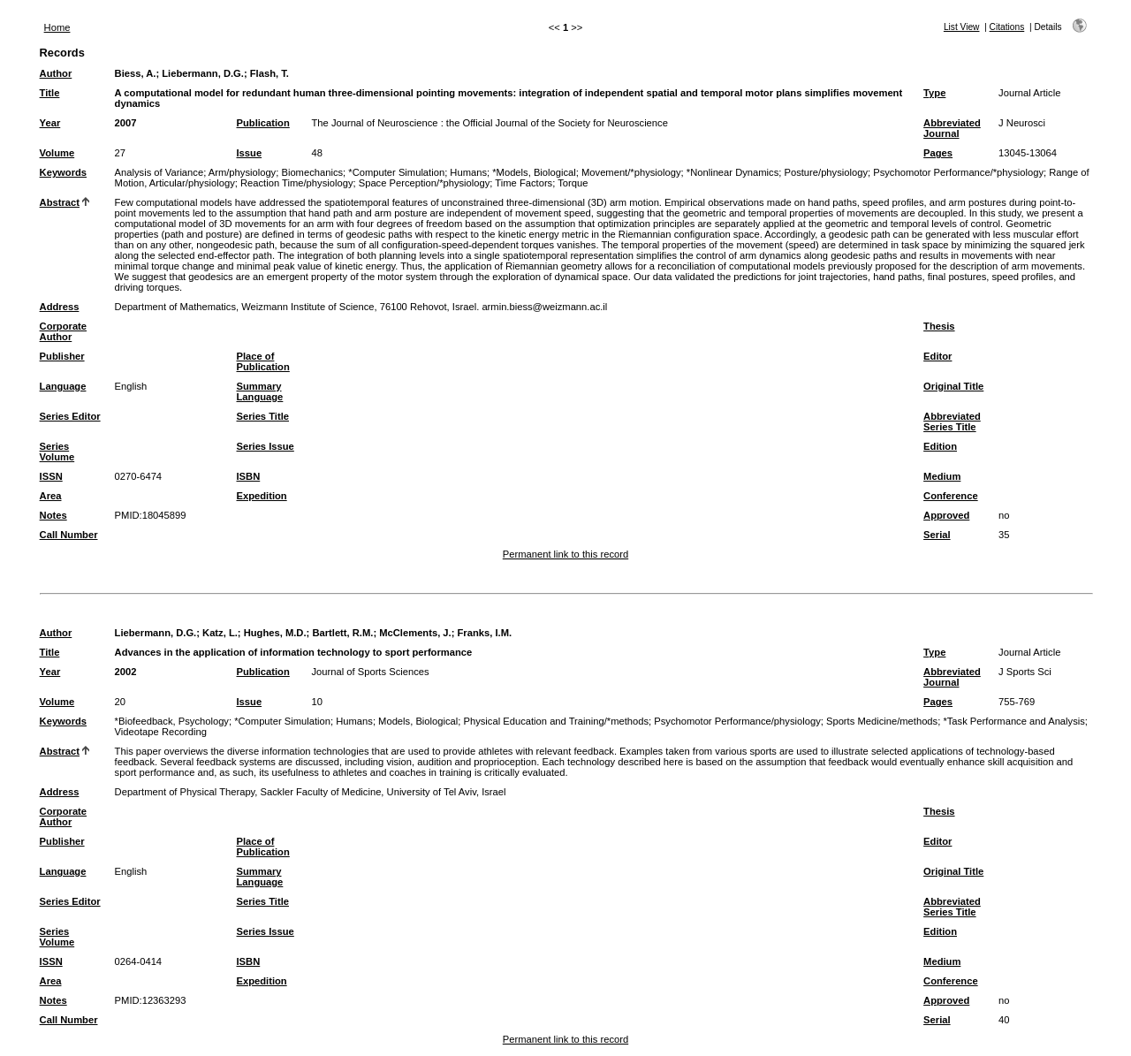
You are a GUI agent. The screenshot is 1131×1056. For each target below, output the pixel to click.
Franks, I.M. (485, 632)
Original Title (953, 386)
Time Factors (523, 183)
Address (60, 306)
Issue (249, 153)
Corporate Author (63, 331)
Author (56, 73)
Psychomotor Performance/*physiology (958, 172)
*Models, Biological (534, 172)
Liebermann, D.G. (203, 73)
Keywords (63, 172)
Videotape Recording (161, 731)
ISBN (249, 476)
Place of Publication (263, 361)
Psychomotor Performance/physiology (737, 721)
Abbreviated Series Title (952, 421)
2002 (126, 671)
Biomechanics (312, 172)
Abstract (60, 202)
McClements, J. (415, 632)
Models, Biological (418, 721)
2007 (126, 123)
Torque (573, 183)
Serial (936, 534)
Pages (938, 153)
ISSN (51, 476)
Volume (57, 153)
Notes (53, 515)
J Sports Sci (1024, 671)
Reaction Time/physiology (296, 183)
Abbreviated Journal (952, 128)
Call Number (69, 534)
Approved (946, 515)
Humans (468, 172)
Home (57, 27)
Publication (263, 123)
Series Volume (57, 451)
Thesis (938, 326)
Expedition (262, 495)
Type (934, 92)
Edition (940, 446)
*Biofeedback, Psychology (172, 721)
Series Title (263, 416)
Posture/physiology (826, 172)
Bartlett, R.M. (342, 632)
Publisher (62, 356)
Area (51, 495)
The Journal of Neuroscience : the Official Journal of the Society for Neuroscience (490, 123)
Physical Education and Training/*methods (556, 721)
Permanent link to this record (565, 554)
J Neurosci (1021, 123)
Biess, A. (135, 73)
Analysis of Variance (159, 172)
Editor (937, 356)
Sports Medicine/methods (881, 721)
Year (50, 123)
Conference (950, 495)
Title (50, 92)
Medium (941, 476)
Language (63, 386)
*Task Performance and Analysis (1013, 721)
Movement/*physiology (631, 172)
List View (962, 27)
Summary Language (260, 391)
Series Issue (265, 446)
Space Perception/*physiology (424, 183)
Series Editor (70, 416)
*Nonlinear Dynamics (732, 172)
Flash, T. (269, 73)
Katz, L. (220, 632)
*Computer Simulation (396, 172)
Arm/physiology (242, 172)
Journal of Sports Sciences (370, 671)
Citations (1007, 27)
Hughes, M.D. (275, 632)
